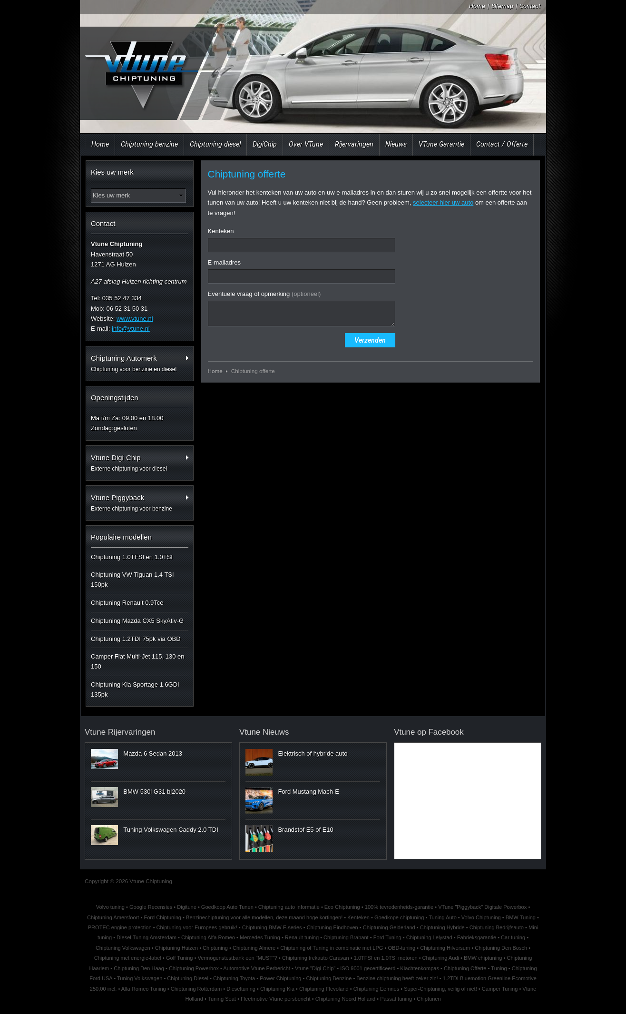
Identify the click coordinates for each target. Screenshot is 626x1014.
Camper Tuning (500, 989)
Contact (529, 6)
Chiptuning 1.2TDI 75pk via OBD (136, 638)
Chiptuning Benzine (329, 978)
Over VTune (306, 144)
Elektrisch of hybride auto (312, 753)
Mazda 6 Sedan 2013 (152, 753)
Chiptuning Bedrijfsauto (497, 927)
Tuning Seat (222, 999)
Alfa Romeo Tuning (143, 989)
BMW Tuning (521, 917)
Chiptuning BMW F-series (272, 927)
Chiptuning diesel (215, 144)
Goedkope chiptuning (399, 917)
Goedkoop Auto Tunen (227, 907)
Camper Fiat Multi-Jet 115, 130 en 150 (138, 661)
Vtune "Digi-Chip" (315, 968)
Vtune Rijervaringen (120, 732)
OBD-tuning (401, 948)
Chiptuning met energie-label (127, 958)
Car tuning (513, 937)
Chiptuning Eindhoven (332, 927)
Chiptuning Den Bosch (501, 948)
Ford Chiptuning (162, 917)
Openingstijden (114, 398)
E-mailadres (224, 262)
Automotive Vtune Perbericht (256, 968)
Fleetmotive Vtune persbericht (276, 999)
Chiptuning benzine (149, 144)
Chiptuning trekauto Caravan (315, 958)
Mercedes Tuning (260, 937)
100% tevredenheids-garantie (399, 907)
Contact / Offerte (502, 144)
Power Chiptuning (280, 978)
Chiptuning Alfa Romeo (208, 937)
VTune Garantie (441, 144)
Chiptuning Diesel (187, 978)
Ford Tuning (387, 937)
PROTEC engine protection (120, 927)
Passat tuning (396, 999)
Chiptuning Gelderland (389, 927)
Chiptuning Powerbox (194, 968)
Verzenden (370, 340)
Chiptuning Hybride (442, 927)
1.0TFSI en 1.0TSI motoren (386, 958)
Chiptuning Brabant (346, 937)
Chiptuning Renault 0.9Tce (127, 602)
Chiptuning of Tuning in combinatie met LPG (331, 948)
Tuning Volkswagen (139, 978)
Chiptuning (215, 948)
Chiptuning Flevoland (324, 989)
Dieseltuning (240, 989)
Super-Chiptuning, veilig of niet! (440, 989)
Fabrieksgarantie (476, 937)
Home (477, 6)
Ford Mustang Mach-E (308, 791)
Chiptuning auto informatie (289, 907)
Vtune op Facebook (429, 732)
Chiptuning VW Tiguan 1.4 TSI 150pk (132, 579)
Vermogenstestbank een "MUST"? (238, 958)
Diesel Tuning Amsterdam (146, 937)
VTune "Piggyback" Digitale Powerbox (482, 907)
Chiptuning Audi (440, 958)
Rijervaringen (354, 144)
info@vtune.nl (131, 328)
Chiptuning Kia (277, 989)
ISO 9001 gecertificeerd (367, 968)
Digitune (186, 907)
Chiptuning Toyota (234, 978)
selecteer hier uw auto (443, 202)
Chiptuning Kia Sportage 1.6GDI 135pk (135, 689)
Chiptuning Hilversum (445, 948)
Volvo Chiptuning (481, 917)
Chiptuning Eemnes (376, 989)
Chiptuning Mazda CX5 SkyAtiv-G (137, 620)
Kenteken (221, 231)
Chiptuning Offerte (465, 968)
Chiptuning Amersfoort (113, 917)
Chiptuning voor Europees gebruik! (196, 927)
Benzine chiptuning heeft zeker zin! (397, 978)
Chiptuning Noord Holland (345, 999)
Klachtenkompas (419, 968)
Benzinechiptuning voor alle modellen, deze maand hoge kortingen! (264, 917)
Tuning (499, 968)
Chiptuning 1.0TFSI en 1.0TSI (132, 557)
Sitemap (502, 6)
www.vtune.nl (135, 318)
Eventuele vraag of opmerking (264, 293)
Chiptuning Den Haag (139, 968)
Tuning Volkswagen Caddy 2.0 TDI (170, 829)
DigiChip (265, 144)
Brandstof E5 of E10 (305, 829)
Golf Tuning (179, 958)
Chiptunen (428, 999)
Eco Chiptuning (342, 907)
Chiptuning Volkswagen (123, 948)
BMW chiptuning (483, 958)
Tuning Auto (443, 917)
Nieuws (396, 144)
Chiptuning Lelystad (429, 937)
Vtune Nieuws (264, 732)
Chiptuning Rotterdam (196, 989)
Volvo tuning (110, 907)
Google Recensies (150, 907)
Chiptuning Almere (254, 948)
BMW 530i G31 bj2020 (154, 791)
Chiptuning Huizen (176, 948)
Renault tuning (302, 937)
